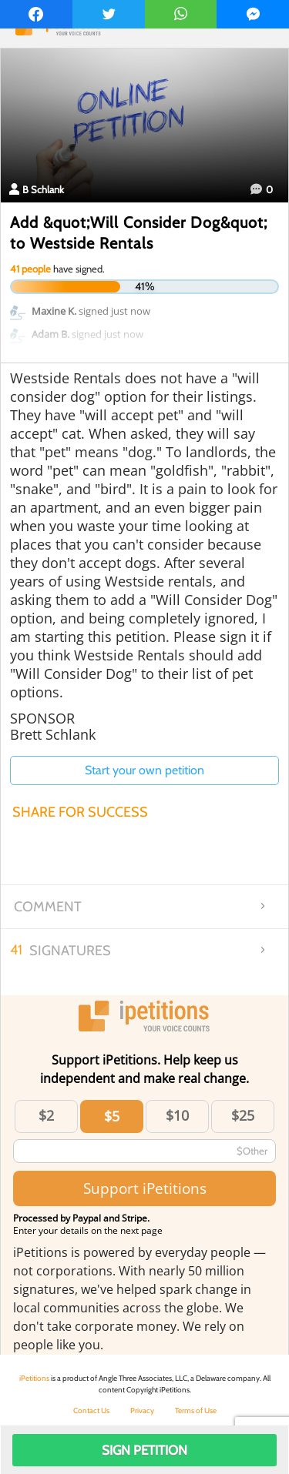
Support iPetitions (145, 1188)
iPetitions (34, 1378)
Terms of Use (196, 1410)
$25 (242, 1115)
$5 (111, 1116)
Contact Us (91, 1410)
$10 (177, 1115)
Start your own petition (144, 770)
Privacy (142, 1410)
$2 (46, 1115)
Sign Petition (144, 1450)
